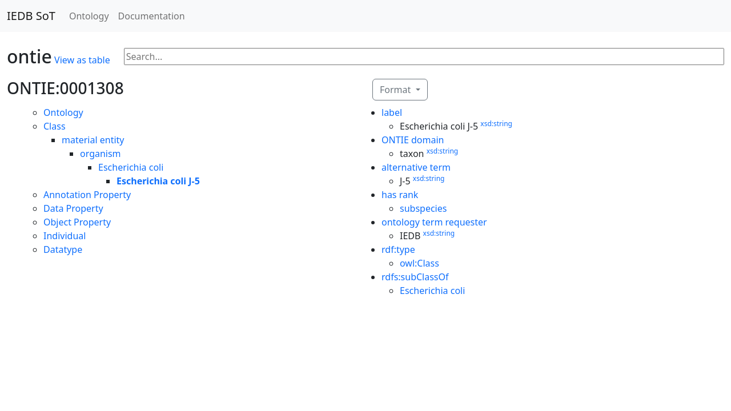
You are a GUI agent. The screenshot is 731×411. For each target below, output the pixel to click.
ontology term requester (434, 222)
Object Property (77, 222)
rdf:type (398, 249)
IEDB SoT (31, 15)
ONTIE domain (412, 140)
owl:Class (419, 263)
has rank (399, 194)
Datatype (62, 249)
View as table (82, 60)
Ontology (89, 16)
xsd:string (496, 123)
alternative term (416, 167)
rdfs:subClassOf (415, 277)
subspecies (423, 208)
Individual (64, 235)
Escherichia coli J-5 (158, 181)
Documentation (151, 16)
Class (54, 126)
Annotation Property (87, 194)
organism (100, 153)
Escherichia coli (130, 167)
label (391, 112)
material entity (93, 140)
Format (396, 89)
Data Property (73, 208)
